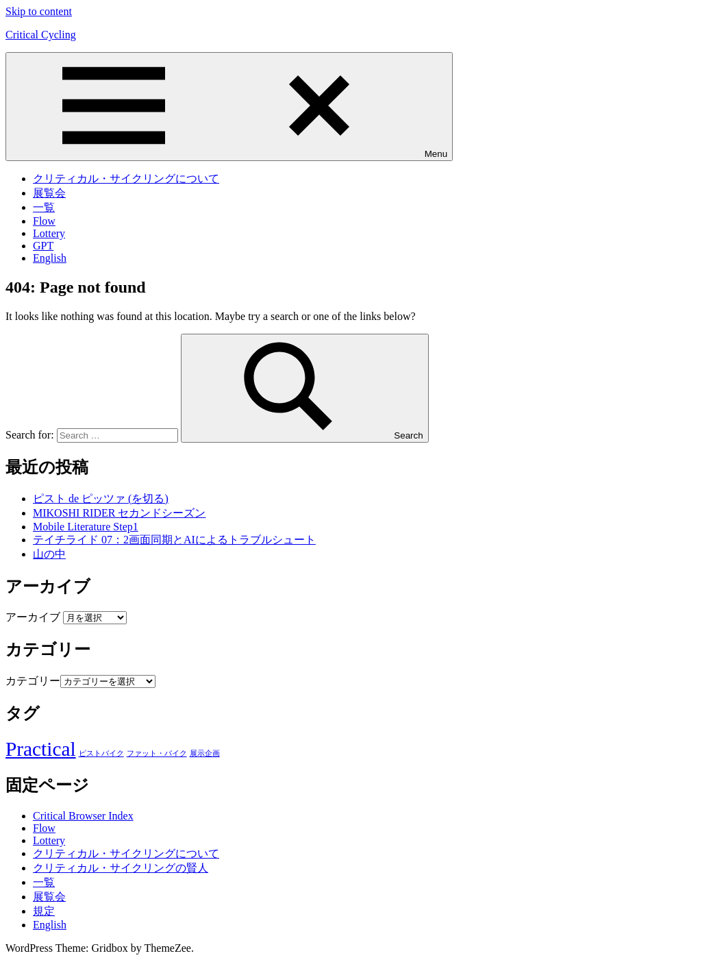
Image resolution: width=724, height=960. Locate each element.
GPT (43, 245)
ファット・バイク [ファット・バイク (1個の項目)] (157, 753)
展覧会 (49, 193)
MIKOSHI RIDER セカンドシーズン (119, 513)
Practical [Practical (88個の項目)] (40, 749)
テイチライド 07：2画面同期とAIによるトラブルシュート (174, 539)
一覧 (44, 207)
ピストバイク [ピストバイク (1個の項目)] (101, 753)
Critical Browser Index (83, 816)
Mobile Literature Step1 (85, 526)
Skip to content (38, 11)
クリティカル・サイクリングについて (126, 178)
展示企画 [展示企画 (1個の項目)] (205, 753)
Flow (44, 221)
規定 (44, 911)
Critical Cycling (40, 34)
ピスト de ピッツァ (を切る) (100, 498)
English (49, 258)
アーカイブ (32, 617)
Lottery (49, 233)
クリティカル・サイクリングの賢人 (120, 868)
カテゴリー (32, 681)
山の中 (49, 554)
